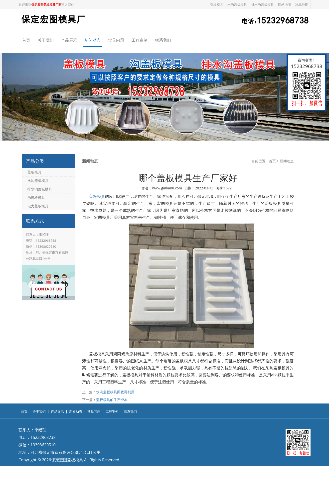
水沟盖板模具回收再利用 (115, 392)
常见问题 (116, 40)
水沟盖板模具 (237, 4)
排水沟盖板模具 (262, 4)
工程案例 (140, 40)
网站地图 (284, 4)
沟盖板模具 (36, 197)
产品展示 (69, 40)
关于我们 (46, 40)
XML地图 (301, 4)
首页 (26, 40)
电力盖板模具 (37, 206)
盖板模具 (216, 4)
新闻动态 (93, 40)
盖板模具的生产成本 (112, 399)
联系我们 (163, 40)
